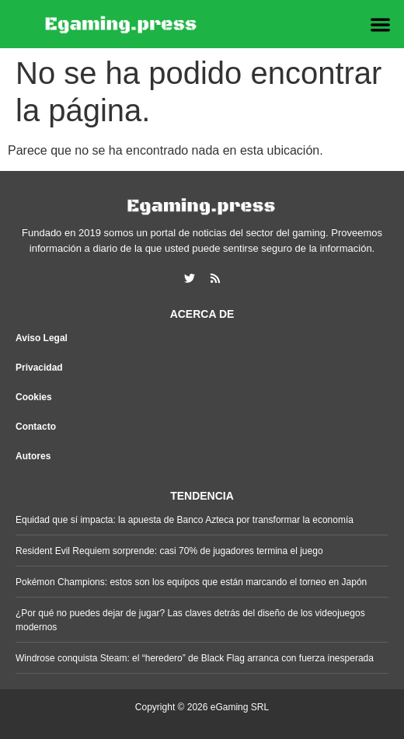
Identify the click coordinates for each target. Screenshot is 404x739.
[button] (381, 24)
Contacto (36, 426)
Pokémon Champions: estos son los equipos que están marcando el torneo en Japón (191, 582)
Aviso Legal (42, 338)
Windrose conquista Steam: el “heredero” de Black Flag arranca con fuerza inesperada (195, 658)
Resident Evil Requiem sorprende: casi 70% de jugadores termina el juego (169, 551)
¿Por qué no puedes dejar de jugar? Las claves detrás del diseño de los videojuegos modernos (190, 620)
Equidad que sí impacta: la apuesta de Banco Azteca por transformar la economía (185, 519)
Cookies (34, 397)
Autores (33, 456)
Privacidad (39, 367)
